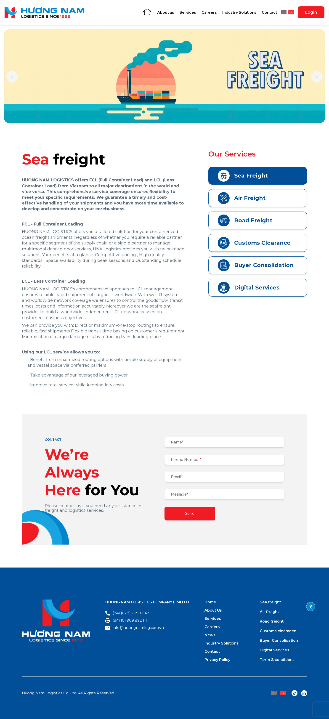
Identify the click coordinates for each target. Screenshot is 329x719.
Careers (209, 12)
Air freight (269, 612)
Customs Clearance (254, 243)
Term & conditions (277, 660)
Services (188, 12)
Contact (269, 12)
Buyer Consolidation (256, 265)
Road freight (272, 621)
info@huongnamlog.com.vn (134, 628)
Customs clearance (278, 631)
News (209, 635)
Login (311, 12)
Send (190, 513)
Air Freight (241, 198)
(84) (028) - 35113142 (127, 613)
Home (210, 602)
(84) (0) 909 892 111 (126, 620)
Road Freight (245, 220)
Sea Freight (243, 176)
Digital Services (248, 288)
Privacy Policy (217, 660)
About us (165, 12)
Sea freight (270, 602)
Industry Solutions (239, 12)
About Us (213, 610)
